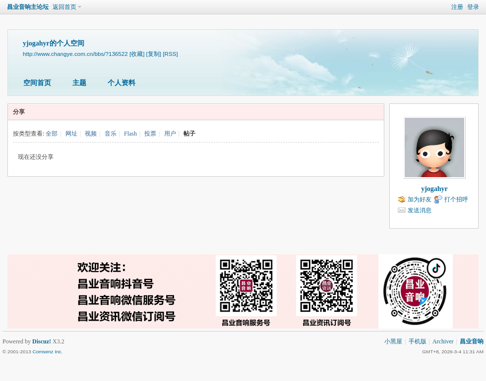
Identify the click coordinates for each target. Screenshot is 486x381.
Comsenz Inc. (47, 351)
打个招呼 (456, 199)
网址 (71, 133)
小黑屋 (393, 341)
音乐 (111, 133)
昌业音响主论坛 (28, 6)
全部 (52, 133)
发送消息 (419, 210)
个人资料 (121, 83)
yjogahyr (434, 188)
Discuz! (41, 341)
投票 (150, 133)
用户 (170, 133)
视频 (91, 133)
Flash (130, 133)
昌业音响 (472, 341)
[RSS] (170, 53)
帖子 (189, 133)
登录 (473, 6)
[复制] (153, 53)
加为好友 (419, 199)
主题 (79, 83)
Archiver (443, 341)
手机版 (417, 341)
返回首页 (64, 6)
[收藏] (136, 53)
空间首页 (37, 83)
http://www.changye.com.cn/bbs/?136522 (75, 53)
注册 (457, 6)
